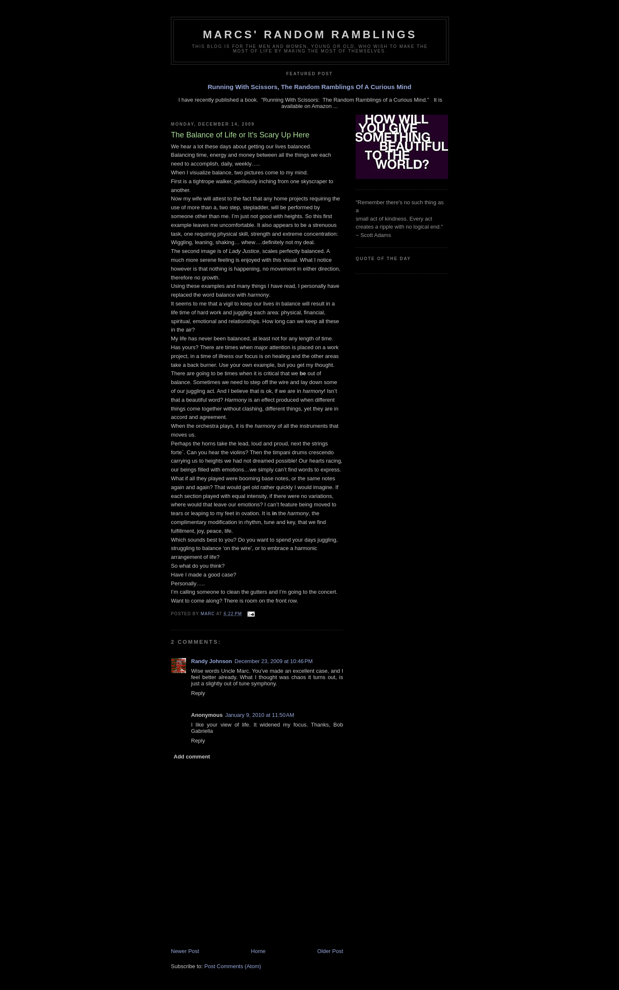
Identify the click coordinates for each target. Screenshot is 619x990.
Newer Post (185, 951)
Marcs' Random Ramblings (310, 34)
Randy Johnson (211, 661)
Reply (198, 693)
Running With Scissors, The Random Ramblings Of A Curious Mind (309, 86)
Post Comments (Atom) (233, 966)
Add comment (192, 756)
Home (258, 951)
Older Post (330, 951)
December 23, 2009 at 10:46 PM (274, 661)
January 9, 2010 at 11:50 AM (259, 715)
